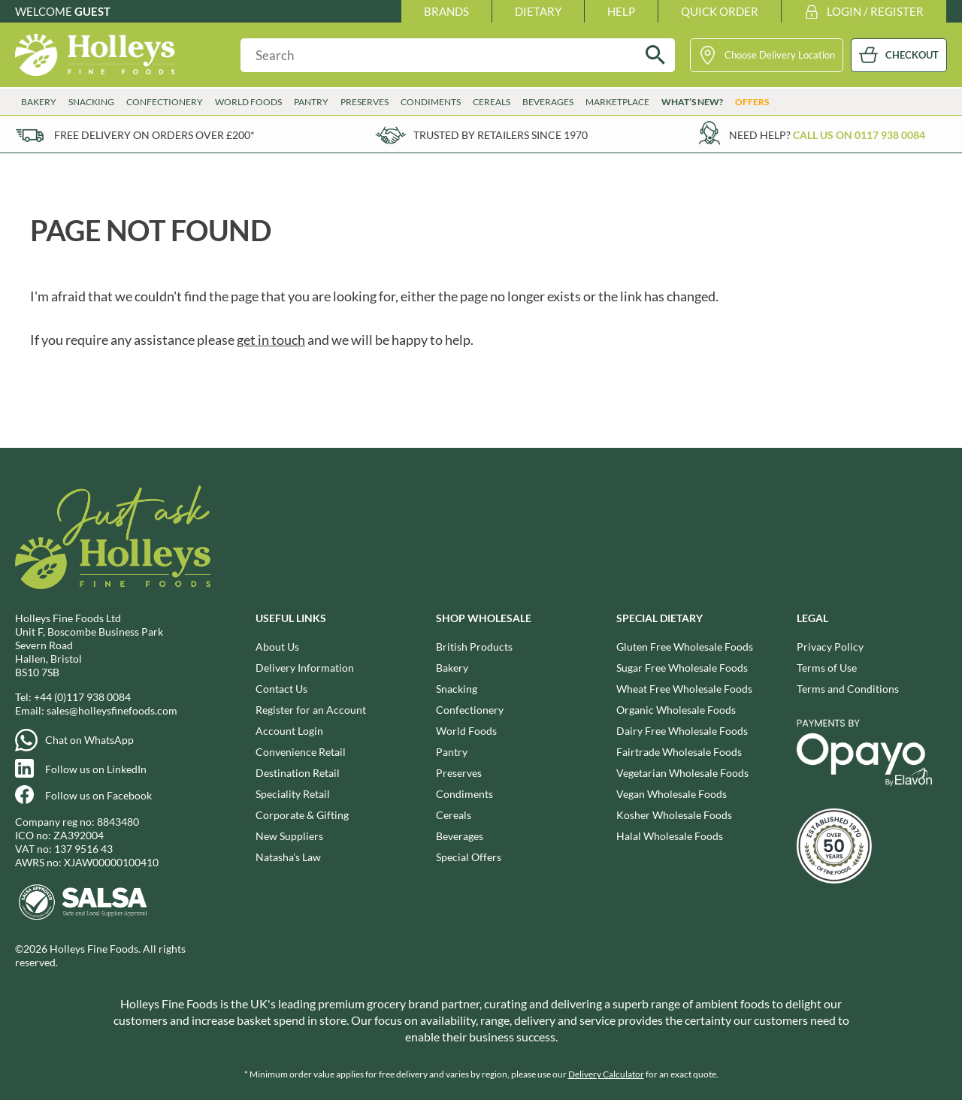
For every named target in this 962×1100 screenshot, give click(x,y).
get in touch (271, 339)
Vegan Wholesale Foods (671, 793)
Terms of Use (827, 667)
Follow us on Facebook (98, 795)
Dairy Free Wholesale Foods (682, 730)
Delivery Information (305, 667)
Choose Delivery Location (780, 55)
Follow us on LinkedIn (96, 769)
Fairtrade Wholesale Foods (679, 751)
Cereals (491, 101)
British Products (474, 646)
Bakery (38, 101)
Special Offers (468, 857)
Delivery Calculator (606, 1074)
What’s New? (692, 101)
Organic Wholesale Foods (676, 709)
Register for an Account (311, 709)
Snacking (91, 101)
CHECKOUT (912, 55)
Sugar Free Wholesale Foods (682, 667)
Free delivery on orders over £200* (154, 134)
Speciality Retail (293, 793)
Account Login (289, 730)
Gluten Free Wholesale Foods (684, 646)
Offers (752, 101)
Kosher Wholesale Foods (674, 814)
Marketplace (617, 101)
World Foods (248, 101)
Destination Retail (298, 772)
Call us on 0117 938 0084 (859, 134)
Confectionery (164, 101)
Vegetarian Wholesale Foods (682, 772)
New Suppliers (289, 836)
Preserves (364, 101)
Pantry (311, 101)
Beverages (547, 101)
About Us (277, 646)
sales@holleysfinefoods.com (112, 710)
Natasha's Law (288, 857)
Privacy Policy (830, 646)
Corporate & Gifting (302, 814)
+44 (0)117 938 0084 (82, 697)
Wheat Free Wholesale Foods (684, 688)
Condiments (431, 101)
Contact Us (281, 688)
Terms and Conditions (848, 688)
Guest (92, 11)
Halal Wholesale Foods (669, 836)
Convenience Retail (301, 751)
